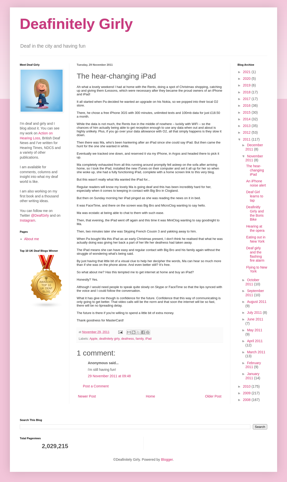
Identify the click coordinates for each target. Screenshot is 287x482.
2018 (247, 92)
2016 (247, 105)
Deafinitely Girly (76, 24)
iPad (148, 338)
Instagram (27, 220)
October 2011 (252, 282)
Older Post (213, 396)
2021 (247, 72)
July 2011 (255, 312)
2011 (247, 139)
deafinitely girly (109, 338)
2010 (247, 386)
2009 (247, 393)
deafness (127, 338)
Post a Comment (96, 386)
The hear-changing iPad (255, 170)
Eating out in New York (255, 239)
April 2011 (255, 341)
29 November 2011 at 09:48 (109, 376)
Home (150, 396)
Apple (93, 338)
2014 (247, 119)
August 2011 (256, 302)
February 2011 (253, 365)
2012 (247, 132)
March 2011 (256, 352)
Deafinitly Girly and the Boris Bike (255, 213)
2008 (247, 400)
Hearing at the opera (255, 228)
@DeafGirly (40, 215)
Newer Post (87, 396)
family (140, 338)
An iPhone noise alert (256, 183)
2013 (247, 126)
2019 (247, 85)
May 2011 (254, 330)
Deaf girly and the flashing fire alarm (255, 254)
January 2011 (252, 376)
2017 (247, 99)
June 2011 (255, 319)
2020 (247, 79)
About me (31, 239)
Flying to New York (256, 269)
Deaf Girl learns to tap (254, 196)
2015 (247, 112)
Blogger (167, 459)
